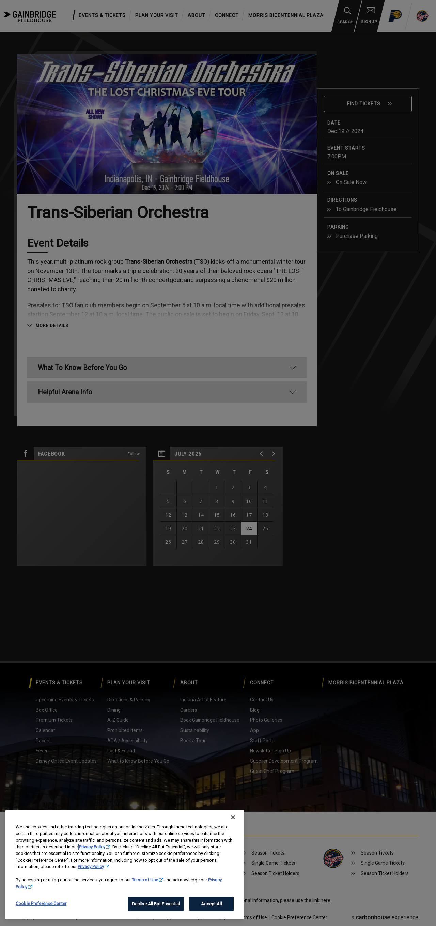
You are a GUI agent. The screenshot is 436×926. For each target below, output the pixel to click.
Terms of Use (145, 879)
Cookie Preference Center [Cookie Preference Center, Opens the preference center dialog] (41, 903)
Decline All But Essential (156, 903)
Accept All (211, 903)
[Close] (232, 817)
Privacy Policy (92, 846)
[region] (124, 864)
